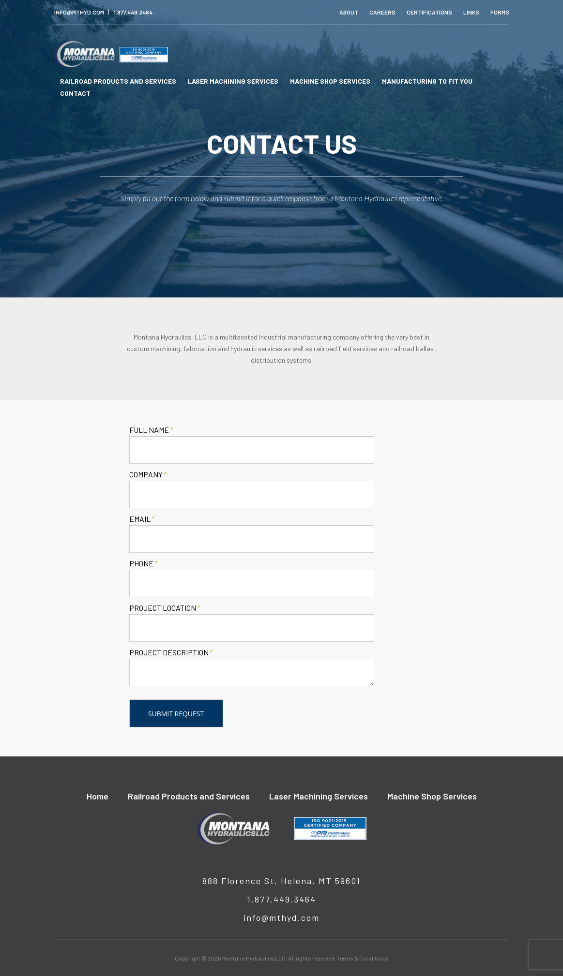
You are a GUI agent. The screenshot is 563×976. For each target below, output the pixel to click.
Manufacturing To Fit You (427, 81)
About (348, 12)
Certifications (429, 12)
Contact (75, 93)
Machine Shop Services (330, 81)
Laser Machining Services (233, 81)
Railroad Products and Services (118, 81)
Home (97, 796)
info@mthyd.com (79, 12)
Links (471, 12)
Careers (382, 12)
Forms (499, 12)
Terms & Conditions (362, 958)
